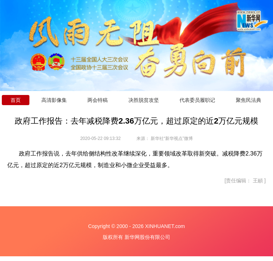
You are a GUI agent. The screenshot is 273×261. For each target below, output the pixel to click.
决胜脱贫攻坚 (144, 100)
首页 (16, 100)
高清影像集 (54, 100)
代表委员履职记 (197, 100)
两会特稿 (97, 100)
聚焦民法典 (248, 100)
